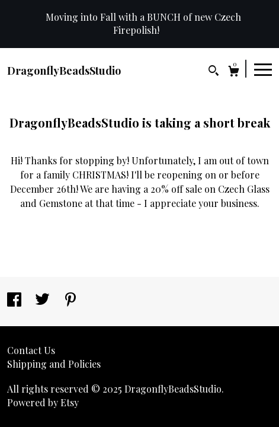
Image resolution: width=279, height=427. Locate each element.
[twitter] (44, 300)
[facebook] (15, 300)
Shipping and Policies (54, 364)
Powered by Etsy (43, 402)
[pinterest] (70, 300)
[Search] (213, 72)
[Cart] (233, 72)
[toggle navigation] (263, 69)
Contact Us (31, 350)
